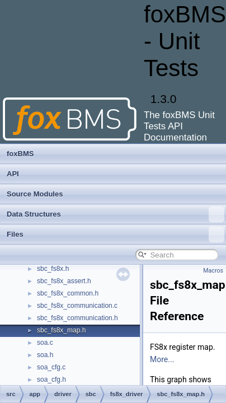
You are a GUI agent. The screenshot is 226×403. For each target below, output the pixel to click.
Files (115, 234)
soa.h (45, 355)
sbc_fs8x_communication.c (77, 306)
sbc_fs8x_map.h (61, 330)
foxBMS (20, 153)
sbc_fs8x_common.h (67, 293)
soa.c (45, 342)
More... (162, 359)
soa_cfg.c (51, 367)
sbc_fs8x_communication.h (77, 318)
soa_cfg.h (51, 379)
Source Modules (35, 194)
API (13, 174)
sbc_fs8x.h (53, 269)
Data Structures (115, 214)
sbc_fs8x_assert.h (64, 281)
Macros (213, 270)
